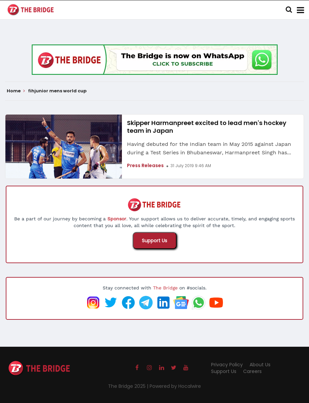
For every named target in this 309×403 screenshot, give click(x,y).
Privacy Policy (227, 364)
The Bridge (165, 287)
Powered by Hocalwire (175, 386)
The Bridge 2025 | (129, 386)
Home (16, 91)
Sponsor (116, 218)
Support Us (154, 240)
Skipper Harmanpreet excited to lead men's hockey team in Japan (206, 127)
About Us (260, 364)
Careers (252, 371)
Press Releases (145, 165)
